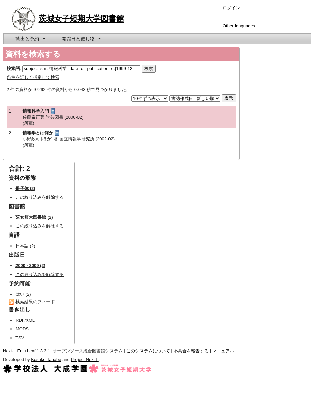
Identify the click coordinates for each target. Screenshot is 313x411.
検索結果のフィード (35, 301)
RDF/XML (25, 320)
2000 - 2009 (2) (30, 265)
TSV (19, 337)
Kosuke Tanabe (46, 359)
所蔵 (28, 123)
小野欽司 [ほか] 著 (40, 138)
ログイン (231, 7)
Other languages (239, 25)
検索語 (13, 68)
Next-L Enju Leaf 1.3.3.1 (26, 350)
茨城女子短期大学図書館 (81, 18)
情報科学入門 (36, 111)
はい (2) (23, 294)
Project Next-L (84, 359)
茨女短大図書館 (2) (34, 217)
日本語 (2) (25, 245)
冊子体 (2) (25, 188)
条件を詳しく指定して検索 (33, 77)
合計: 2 (19, 168)
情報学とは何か (38, 132)
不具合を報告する (191, 350)
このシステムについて (148, 350)
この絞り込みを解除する (39, 197)
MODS (22, 328)
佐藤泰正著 (33, 117)
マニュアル (223, 350)
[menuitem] (30, 39)
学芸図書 (54, 117)
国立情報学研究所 (76, 138)
